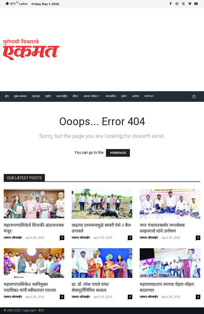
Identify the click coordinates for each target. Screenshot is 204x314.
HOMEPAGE (118, 153)
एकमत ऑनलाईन (13, 237)
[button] (194, 96)
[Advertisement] (134, 49)
